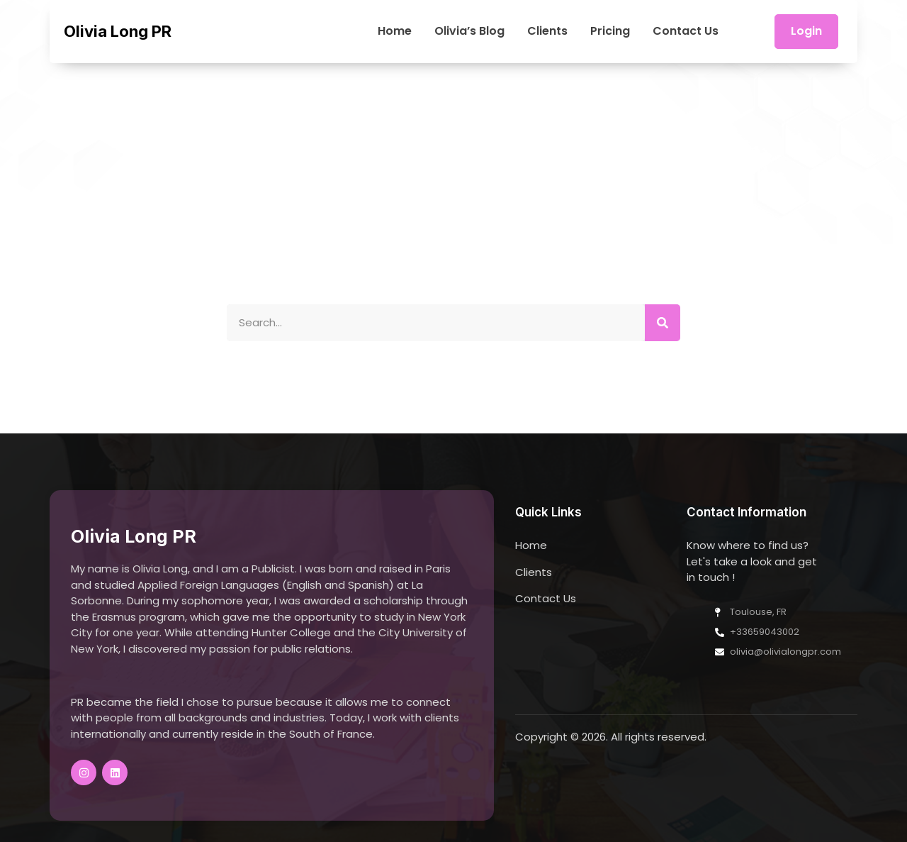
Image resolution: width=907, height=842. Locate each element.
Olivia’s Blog (469, 31)
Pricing (610, 31)
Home (395, 31)
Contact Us (686, 31)
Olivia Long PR (117, 31)
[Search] (662, 323)
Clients (547, 31)
